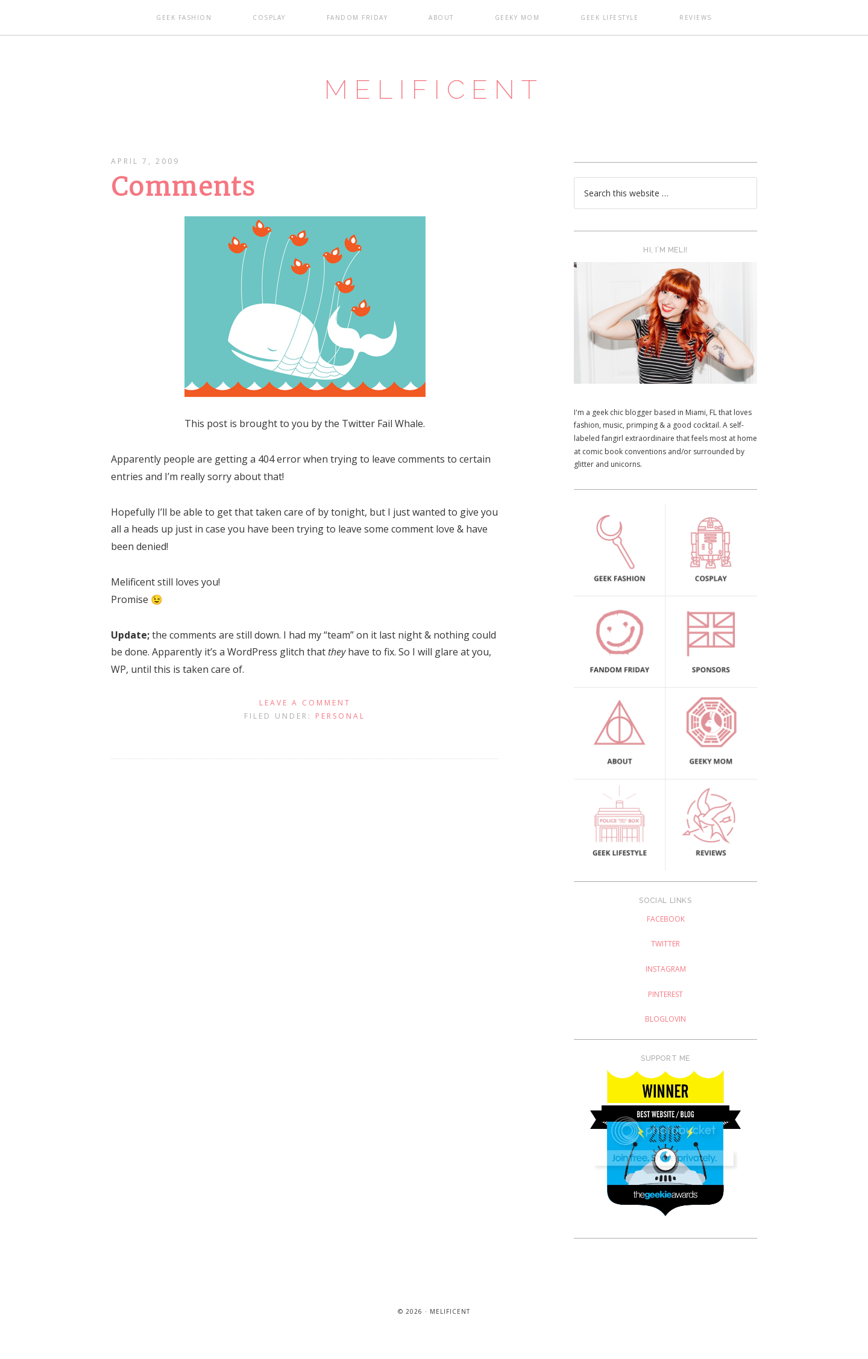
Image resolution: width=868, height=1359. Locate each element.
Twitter (665, 950)
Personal (340, 722)
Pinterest (665, 1000)
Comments (183, 192)
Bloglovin (665, 1025)
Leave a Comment (305, 709)
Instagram (666, 975)
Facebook (666, 925)
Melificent (434, 92)
